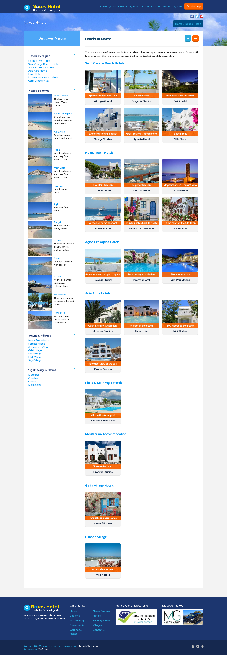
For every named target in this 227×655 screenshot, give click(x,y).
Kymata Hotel (141, 139)
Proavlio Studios (103, 472)
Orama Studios (103, 369)
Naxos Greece (101, 611)
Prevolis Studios (102, 280)
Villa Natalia (103, 574)
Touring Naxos (101, 620)
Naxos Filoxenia (102, 523)
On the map (194, 6)
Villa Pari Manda (180, 280)
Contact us (99, 630)
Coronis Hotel (141, 190)
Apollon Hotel (103, 190)
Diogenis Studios (141, 101)
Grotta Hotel (180, 190)
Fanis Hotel (141, 331)
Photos (167, 6)
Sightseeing (77, 620)
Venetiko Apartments (141, 228)
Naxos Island (141, 6)
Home (103, 6)
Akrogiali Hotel (103, 101)
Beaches (156, 6)
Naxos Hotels (120, 6)
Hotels (97, 615)
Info (179, 6)
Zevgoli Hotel (180, 228)
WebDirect (43, 649)
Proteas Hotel (141, 280)
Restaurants (77, 625)
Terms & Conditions (88, 646)
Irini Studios (180, 331)
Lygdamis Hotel (103, 228)
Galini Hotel (180, 101)
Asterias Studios (103, 331)
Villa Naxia (180, 139)
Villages (97, 625)
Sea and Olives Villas (103, 420)
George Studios (103, 139)
